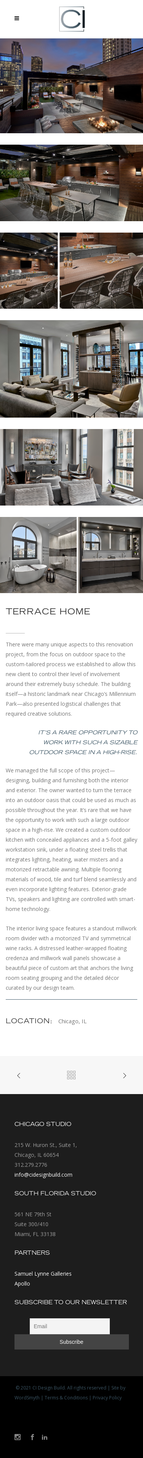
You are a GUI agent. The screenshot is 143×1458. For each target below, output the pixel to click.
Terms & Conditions (66, 1397)
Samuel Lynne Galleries (43, 1273)
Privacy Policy (107, 1397)
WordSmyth (27, 1397)
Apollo (22, 1283)
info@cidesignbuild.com (43, 1174)
